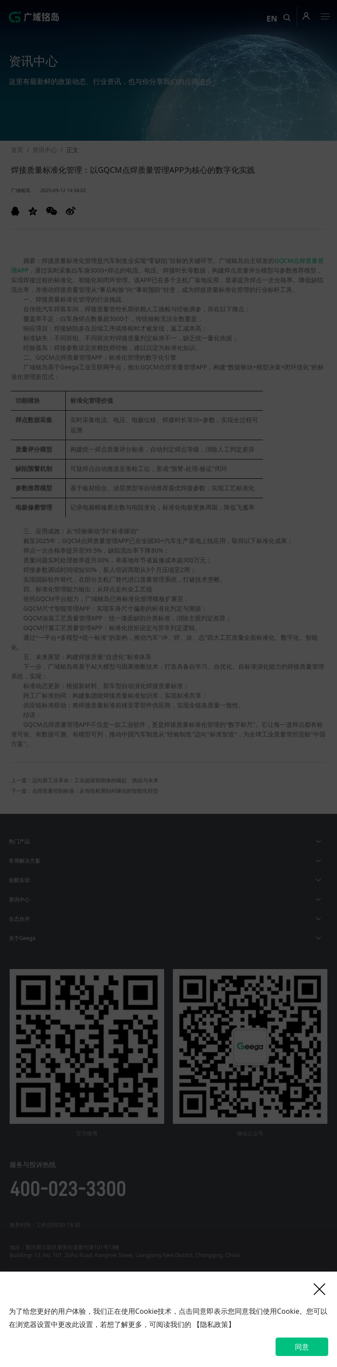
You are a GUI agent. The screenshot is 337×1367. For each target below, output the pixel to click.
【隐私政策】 (214, 1324)
